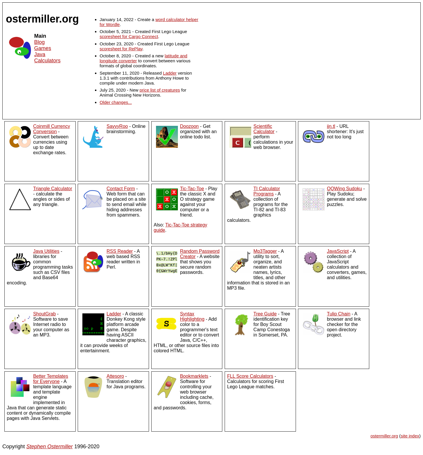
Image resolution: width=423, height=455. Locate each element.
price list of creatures (160, 89)
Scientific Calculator (264, 129)
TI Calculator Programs (267, 191)
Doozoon (189, 126)
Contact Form (121, 188)
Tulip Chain (338, 313)
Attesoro (115, 376)
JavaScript (338, 251)
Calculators (47, 60)
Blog (39, 42)
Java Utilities (46, 251)
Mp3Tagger (265, 251)
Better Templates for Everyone (50, 379)
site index (410, 435)
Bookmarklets (194, 376)
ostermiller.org (384, 435)
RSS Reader (120, 251)
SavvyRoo (117, 126)
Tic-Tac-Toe (192, 188)
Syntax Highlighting (192, 316)
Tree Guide (265, 313)
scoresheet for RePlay (121, 48)
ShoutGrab (44, 313)
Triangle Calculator (52, 188)
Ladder (170, 73)
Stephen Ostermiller (49, 446)
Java (39, 54)
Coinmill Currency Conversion (51, 129)
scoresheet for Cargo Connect (129, 36)
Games (42, 48)
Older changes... (116, 102)
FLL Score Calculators (250, 376)
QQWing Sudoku (344, 188)
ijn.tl (331, 126)
